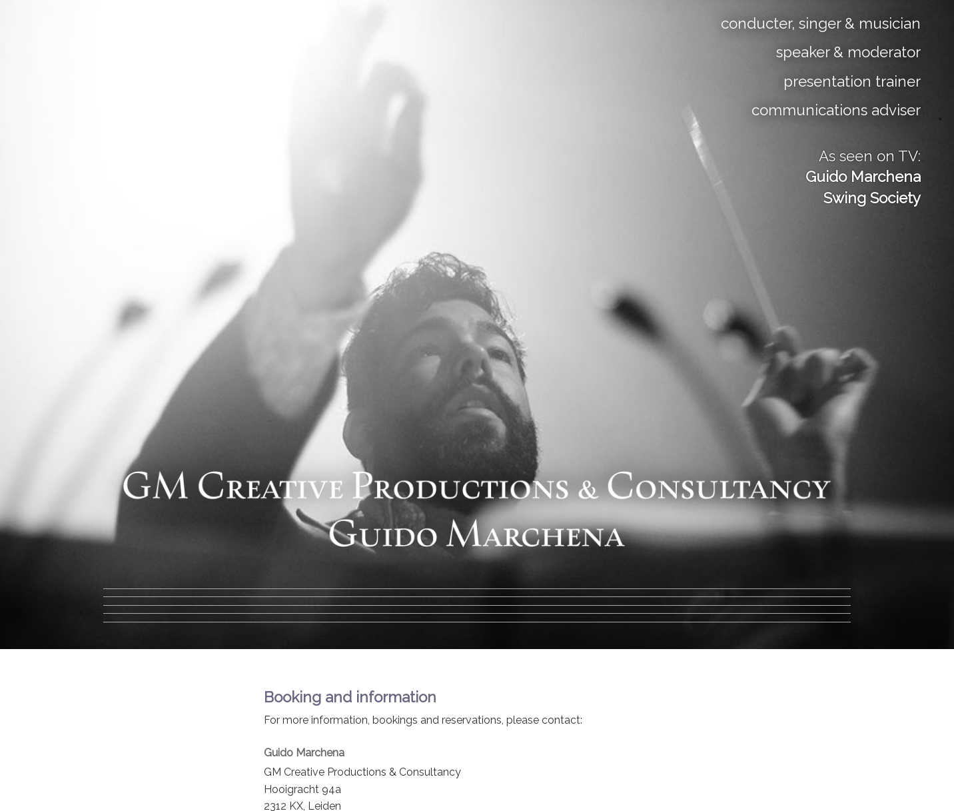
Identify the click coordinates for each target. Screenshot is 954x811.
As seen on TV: (863, 177)
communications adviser (836, 110)
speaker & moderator (848, 52)
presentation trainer (852, 81)
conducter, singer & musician (821, 23)
